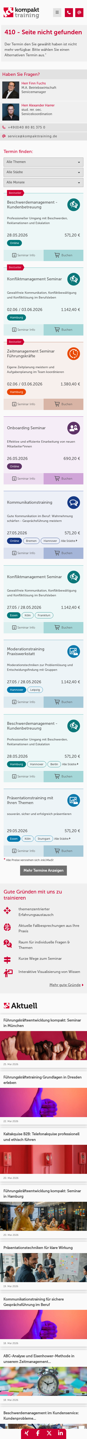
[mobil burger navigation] (57, 12)
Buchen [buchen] (63, 255)
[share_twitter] (49, 1434)
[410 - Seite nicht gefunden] (69, 12)
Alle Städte (69, 541)
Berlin (54, 764)
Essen (14, 615)
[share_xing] (26, 1434)
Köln (28, 615)
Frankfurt (44, 615)
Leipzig (35, 689)
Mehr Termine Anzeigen (43, 870)
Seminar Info (23, 255)
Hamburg (16, 317)
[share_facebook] (38, 1434)
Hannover (50, 541)
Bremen (31, 541)
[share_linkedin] (60, 1434)
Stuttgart (44, 838)
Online (14, 243)
